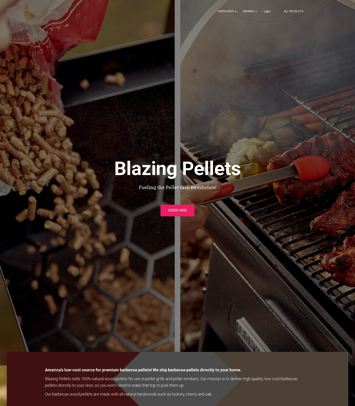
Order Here (177, 210)
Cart (267, 11)
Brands (250, 11)
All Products (293, 11)
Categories (227, 11)
